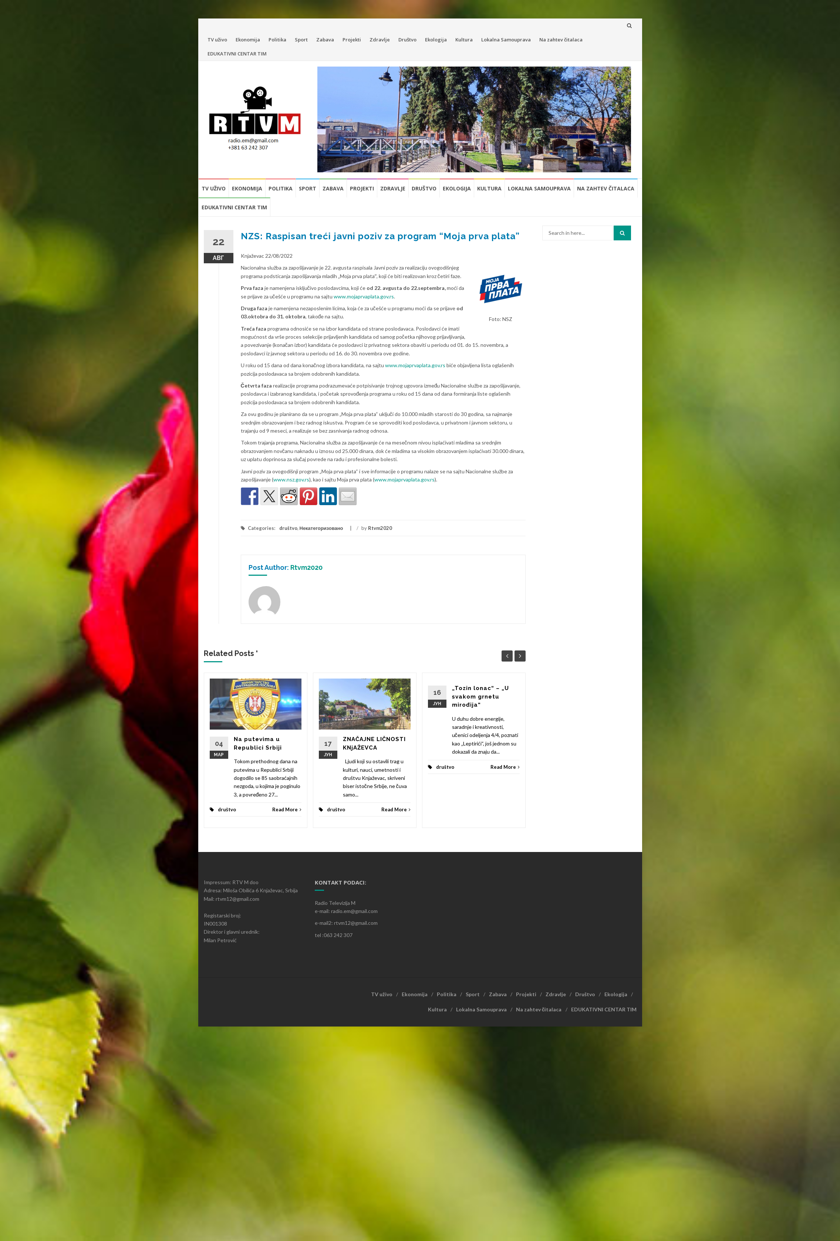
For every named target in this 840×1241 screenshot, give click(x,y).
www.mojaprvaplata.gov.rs (364, 296)
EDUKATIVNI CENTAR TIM (237, 53)
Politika (277, 39)
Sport (301, 39)
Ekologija (436, 39)
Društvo (407, 39)
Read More (286, 809)
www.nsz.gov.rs (291, 479)
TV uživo (217, 39)
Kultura (464, 39)
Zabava (325, 39)
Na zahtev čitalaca (561, 39)
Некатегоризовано (321, 528)
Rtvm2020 (380, 528)
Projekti (352, 39)
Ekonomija (248, 39)
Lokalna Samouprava (506, 39)
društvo (288, 528)
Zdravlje (380, 39)
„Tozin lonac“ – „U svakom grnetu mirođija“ (480, 696)
